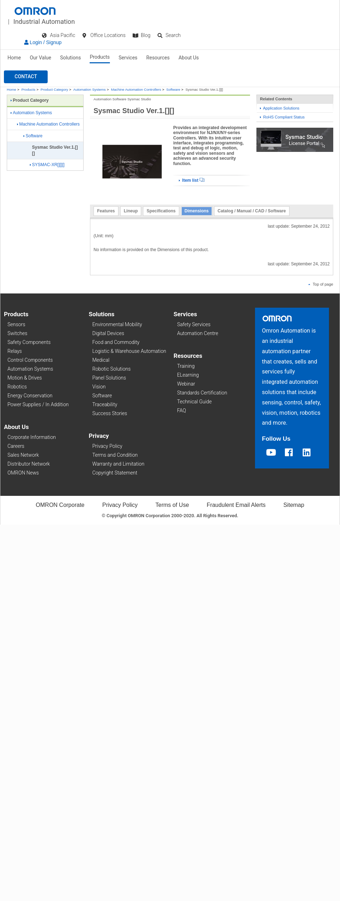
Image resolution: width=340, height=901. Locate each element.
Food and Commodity (116, 342)
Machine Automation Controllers (136, 89)
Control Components (30, 360)
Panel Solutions (109, 378)
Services (128, 57)
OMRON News (23, 473)
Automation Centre (197, 333)
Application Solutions (279, 108)
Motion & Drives (24, 378)
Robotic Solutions (111, 369)
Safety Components (29, 342)
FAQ (181, 410)
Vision (99, 386)
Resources (158, 57)
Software (173, 89)
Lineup (131, 210)
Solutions (70, 57)
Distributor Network (28, 464)
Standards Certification (202, 393)
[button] (26, 76)
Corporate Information (31, 437)
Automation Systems (89, 89)
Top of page (320, 284)
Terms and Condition (115, 455)
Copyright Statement (114, 473)
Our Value (40, 57)
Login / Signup (43, 42)
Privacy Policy (107, 446)
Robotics (17, 386)
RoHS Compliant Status (282, 117)
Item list (191, 180)
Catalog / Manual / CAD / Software (252, 210)
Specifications (161, 210)
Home (14, 57)
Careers (15, 446)
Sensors (16, 324)
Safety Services (194, 324)
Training (186, 366)
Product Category (54, 89)
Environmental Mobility (117, 324)
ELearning (188, 375)
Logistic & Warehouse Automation (129, 351)
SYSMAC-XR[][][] (47, 164)
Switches (17, 333)
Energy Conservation (29, 395)
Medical (101, 360)
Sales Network (23, 455)
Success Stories (109, 413)
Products (100, 57)
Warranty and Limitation (118, 464)
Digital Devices (108, 333)
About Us (189, 57)
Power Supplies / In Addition (38, 404)
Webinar (186, 384)
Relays (14, 351)
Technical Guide (194, 401)
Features (106, 210)
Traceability (104, 404)
